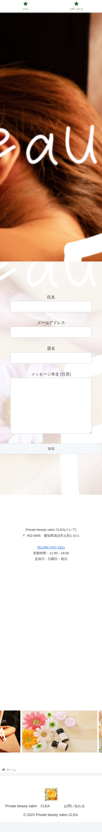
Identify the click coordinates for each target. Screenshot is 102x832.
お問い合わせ (74, 816)
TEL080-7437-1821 (51, 557)
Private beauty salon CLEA (27, 816)
